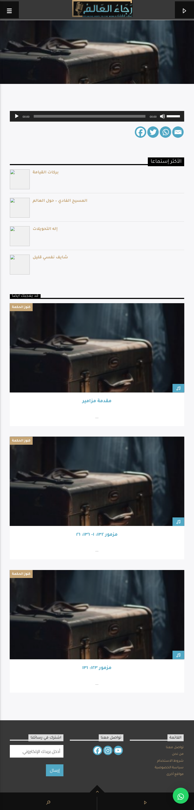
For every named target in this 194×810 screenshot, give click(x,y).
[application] (97, 116)
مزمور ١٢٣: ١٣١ (96, 668)
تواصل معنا (175, 747)
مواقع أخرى (175, 774)
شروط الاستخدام (170, 761)
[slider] (90, 116)
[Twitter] (153, 132)
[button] (181, 796)
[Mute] (162, 116)
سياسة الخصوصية (169, 768)
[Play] (16, 116)
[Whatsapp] (165, 132)
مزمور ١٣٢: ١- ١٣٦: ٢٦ (97, 535)
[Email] (178, 132)
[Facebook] (140, 132)
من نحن (178, 754)
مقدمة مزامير (96, 401)
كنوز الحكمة (21, 307)
